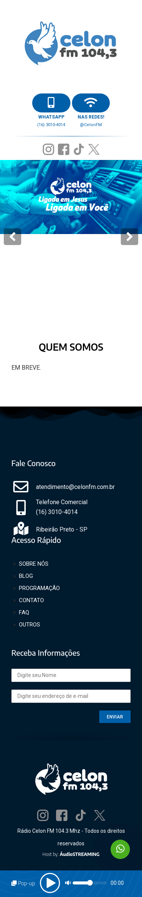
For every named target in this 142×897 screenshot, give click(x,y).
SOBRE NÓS (33, 563)
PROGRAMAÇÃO (39, 588)
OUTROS (29, 624)
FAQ (24, 612)
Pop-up (23, 883)
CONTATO (31, 600)
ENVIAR (115, 717)
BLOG (26, 576)
